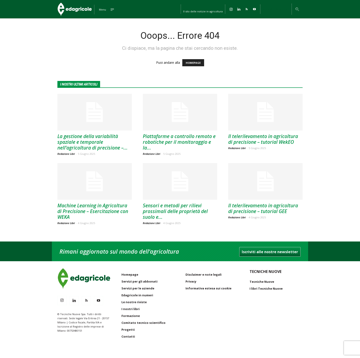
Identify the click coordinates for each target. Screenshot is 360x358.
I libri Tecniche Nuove (266, 288)
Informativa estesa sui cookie (208, 288)
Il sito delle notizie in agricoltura (203, 11)
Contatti (128, 336)
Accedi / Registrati (276, 9)
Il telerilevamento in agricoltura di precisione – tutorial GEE (263, 208)
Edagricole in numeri (137, 295)
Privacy (191, 281)
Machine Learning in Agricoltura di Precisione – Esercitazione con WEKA (92, 211)
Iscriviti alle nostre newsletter (270, 251)
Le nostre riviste (134, 302)
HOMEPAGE (193, 62)
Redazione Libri (66, 153)
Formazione (130, 316)
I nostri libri (130, 309)
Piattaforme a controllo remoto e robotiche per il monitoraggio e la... (179, 142)
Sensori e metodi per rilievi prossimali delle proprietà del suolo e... (175, 211)
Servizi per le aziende (137, 288)
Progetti (128, 329)
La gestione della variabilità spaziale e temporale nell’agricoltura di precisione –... (92, 142)
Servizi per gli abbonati (139, 281)
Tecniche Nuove (262, 282)
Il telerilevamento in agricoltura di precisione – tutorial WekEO (263, 139)
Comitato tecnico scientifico (143, 323)
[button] (297, 9)
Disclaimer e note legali (204, 274)
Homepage (129, 274)
